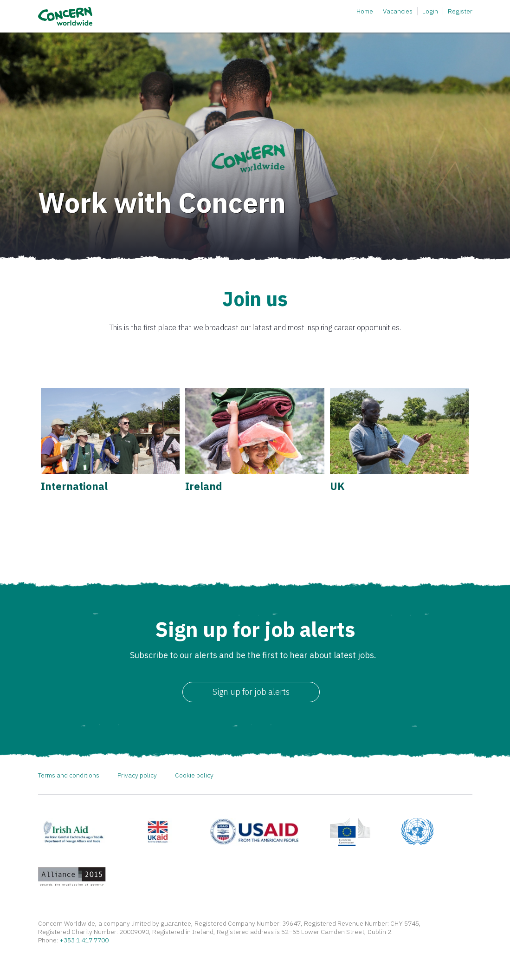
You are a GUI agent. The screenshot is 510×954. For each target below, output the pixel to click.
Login (430, 11)
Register (460, 11)
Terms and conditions (68, 775)
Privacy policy (137, 775)
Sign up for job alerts (251, 691)
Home (364, 11)
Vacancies (398, 11)
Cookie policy (194, 775)
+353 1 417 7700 (84, 940)
